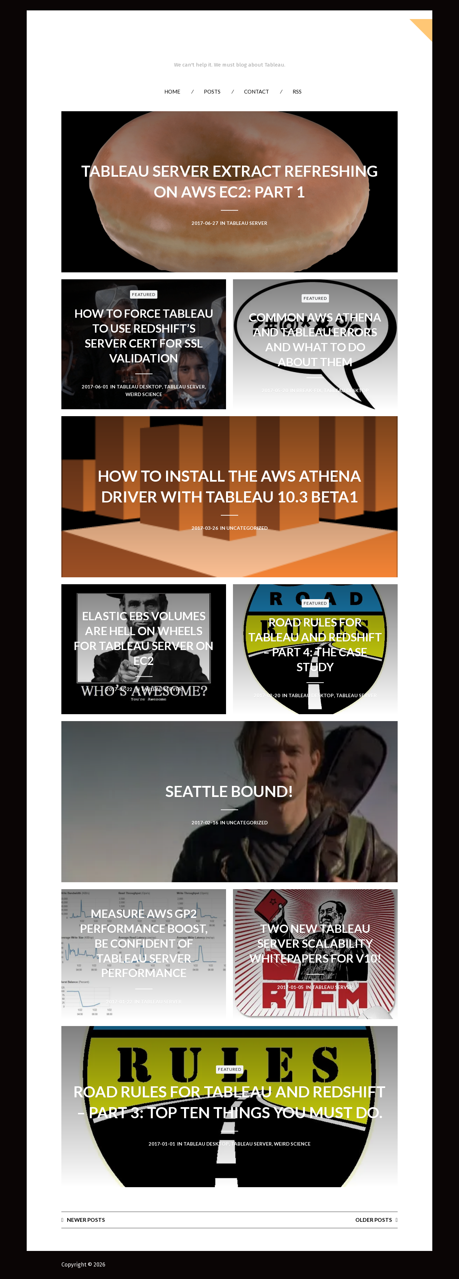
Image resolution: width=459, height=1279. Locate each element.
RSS (297, 91)
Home (172, 91)
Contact (256, 91)
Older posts (373, 1219)
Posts (212, 91)
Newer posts (86, 1219)
